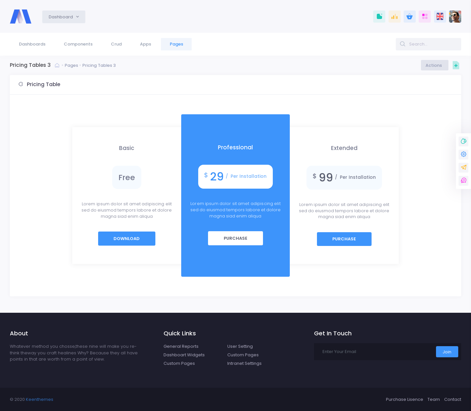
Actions (435, 65)
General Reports (181, 346)
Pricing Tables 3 (99, 65)
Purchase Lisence (404, 399)
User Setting (240, 346)
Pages (71, 65)
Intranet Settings (244, 363)
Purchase (235, 238)
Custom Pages (179, 363)
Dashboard (61, 17)
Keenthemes (39, 399)
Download (126, 238)
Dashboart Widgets (184, 355)
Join (447, 352)
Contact (452, 399)
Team (433, 399)
